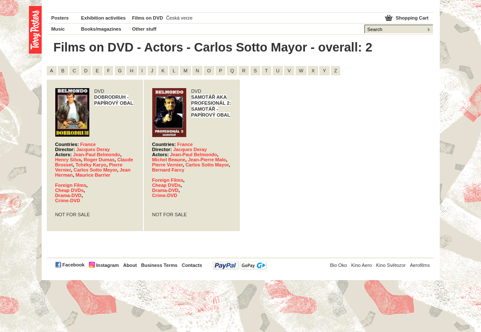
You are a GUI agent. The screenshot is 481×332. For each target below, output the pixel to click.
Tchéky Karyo (90, 164)
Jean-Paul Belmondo (96, 154)
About (130, 265)
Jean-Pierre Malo (207, 159)
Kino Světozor (391, 265)
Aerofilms (420, 265)
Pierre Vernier (167, 164)
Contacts (192, 265)
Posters (60, 17)
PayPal (240, 265)
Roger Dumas (99, 159)
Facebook (74, 264)
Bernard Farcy (168, 169)
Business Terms (159, 265)
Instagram (107, 265)
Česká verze (179, 17)
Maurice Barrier (92, 174)
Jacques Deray (93, 149)
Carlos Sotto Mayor (95, 169)
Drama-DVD (68, 195)
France (88, 144)
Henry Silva (68, 159)
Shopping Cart (412, 17)
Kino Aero (361, 265)
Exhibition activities (103, 17)
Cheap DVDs (69, 190)
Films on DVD (147, 17)
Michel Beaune (168, 159)
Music (58, 28)
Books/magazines (101, 28)
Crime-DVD (67, 200)
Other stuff (144, 28)
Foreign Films (70, 185)
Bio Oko (338, 265)
